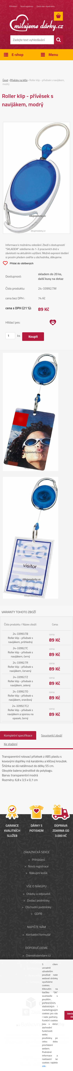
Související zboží (51, 735)
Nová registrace (27, 6)
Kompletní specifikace (18, 735)
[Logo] (36, 23)
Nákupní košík (38, 873)
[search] (58, 39)
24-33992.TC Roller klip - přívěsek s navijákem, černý (20, 652)
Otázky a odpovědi (38, 893)
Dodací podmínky (38, 900)
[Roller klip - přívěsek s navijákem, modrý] (36, 124)
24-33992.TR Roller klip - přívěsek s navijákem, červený (20, 667)
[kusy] (10, 335)
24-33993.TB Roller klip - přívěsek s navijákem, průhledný (20, 638)
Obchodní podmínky (38, 907)
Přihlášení (13, 6)
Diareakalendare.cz (38, 955)
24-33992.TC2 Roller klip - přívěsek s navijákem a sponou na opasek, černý (20, 712)
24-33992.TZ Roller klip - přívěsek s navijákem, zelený (20, 681)
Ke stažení (10, 744)
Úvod (5, 80)
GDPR (38, 913)
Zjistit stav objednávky (46, 6)
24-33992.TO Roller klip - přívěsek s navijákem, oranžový (20, 695)
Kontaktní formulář (38, 934)
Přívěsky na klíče (18, 80)
